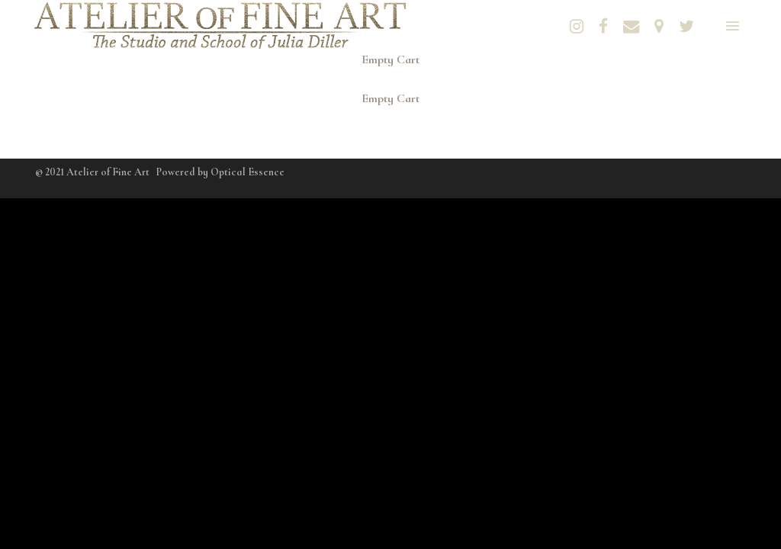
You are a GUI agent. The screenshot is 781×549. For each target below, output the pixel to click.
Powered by (220, 171)
